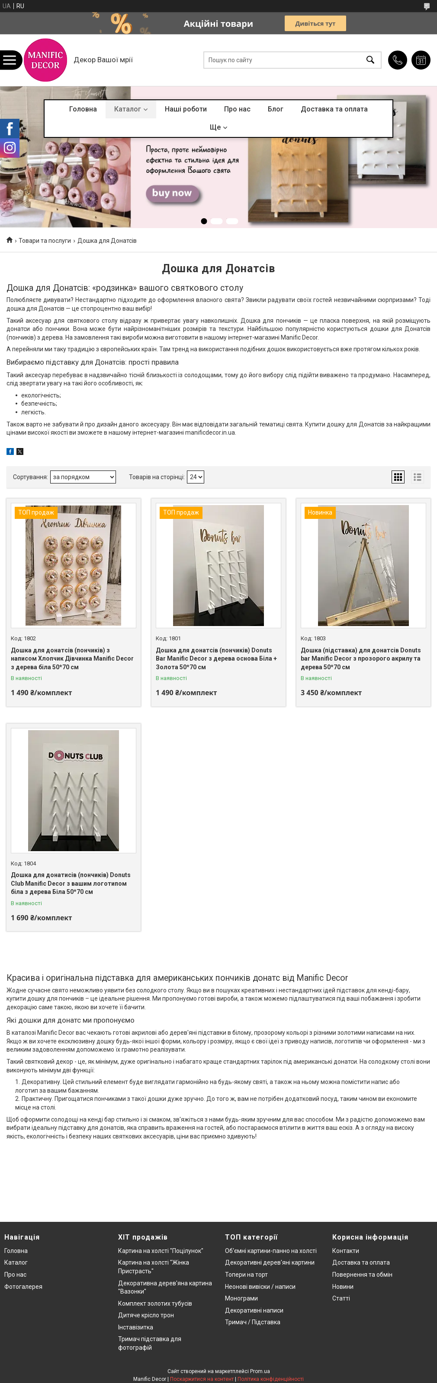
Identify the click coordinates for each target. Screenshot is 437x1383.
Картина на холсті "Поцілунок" (160, 1250)
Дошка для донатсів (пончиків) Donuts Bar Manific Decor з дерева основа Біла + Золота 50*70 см (216, 659)
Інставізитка (135, 1327)
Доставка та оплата (334, 109)
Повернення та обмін (362, 1274)
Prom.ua (260, 1371)
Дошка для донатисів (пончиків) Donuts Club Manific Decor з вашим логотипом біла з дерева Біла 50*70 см (71, 883)
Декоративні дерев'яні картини (270, 1262)
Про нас (237, 109)
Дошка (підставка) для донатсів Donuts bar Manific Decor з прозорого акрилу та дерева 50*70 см (361, 659)
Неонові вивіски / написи (260, 1286)
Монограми (241, 1298)
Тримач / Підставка (252, 1322)
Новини (342, 1286)
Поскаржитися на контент (202, 1379)
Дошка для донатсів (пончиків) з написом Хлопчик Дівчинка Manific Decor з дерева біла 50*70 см (72, 659)
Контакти (345, 1250)
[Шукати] (370, 60)
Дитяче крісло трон (146, 1315)
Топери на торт (246, 1274)
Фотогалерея (23, 1286)
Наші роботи (186, 109)
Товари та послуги (45, 240)
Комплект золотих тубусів (155, 1303)
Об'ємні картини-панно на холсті (271, 1250)
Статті (341, 1298)
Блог (275, 109)
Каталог (127, 109)
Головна (83, 109)
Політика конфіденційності (271, 1379)
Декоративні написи (254, 1310)
